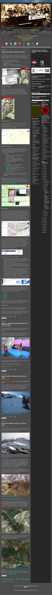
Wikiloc (33, 146)
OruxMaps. (11, 156)
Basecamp (34, 169)
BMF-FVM (42, 65)
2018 (44, 176)
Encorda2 (34, 152)
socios (44, 157)
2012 (44, 222)
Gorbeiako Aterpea (35, 127)
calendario (44, 131)
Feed (6, 45)
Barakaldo (38, 105)
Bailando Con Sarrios (8, 413)
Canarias (5, 298)
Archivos (7, 170)
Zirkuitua (34, 126)
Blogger (36, 590)
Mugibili (33, 144)
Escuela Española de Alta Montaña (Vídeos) (35, 154)
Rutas (24, 45)
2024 (44, 166)
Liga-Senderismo (46, 146)
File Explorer (17, 160)
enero (45, 215)
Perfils (33, 172)
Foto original (19, 455)
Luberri (33, 138)
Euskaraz (33, 65)
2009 (44, 227)
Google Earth (8, 167)
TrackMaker (8, 166)
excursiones (6, 379)
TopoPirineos (34, 182)
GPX (27, 571)
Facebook (12, 45)
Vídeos (20, 45)
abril (45, 210)
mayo (45, 189)
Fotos (15, 45)
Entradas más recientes (8, 579)
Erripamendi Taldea (7, 496)
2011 (44, 224)
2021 (44, 171)
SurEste (5, 297)
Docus (37, 45)
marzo (45, 212)
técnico (5, 53)
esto (26, 268)
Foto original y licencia (16, 413)
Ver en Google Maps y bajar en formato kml (14, 571)
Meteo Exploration (35, 163)
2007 (44, 230)
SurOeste (5, 295)
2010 (44, 225)
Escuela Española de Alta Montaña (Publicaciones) (35, 158)
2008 (44, 229)
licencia (24, 455)
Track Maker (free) (35, 168)
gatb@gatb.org (26, 39)
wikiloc (9, 173)
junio (45, 187)
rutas (44, 153)
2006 (44, 232)
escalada (44, 135)
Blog (2, 45)
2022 (44, 169)
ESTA (3, 311)
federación (45, 142)
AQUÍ (22, 259)
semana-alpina (45, 156)
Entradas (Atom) (10, 581)
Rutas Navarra (35, 139)
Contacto (33, 45)
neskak (44, 150)
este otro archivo (13, 181)
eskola (44, 137)
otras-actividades (7, 326)
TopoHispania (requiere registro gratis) (35, 180)
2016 (44, 179)
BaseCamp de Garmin (10, 164)
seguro (44, 154)
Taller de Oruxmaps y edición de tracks (13, 52)
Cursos (44, 134)
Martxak (44, 149)
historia (44, 143)
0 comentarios (10, 316)
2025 (44, 164)
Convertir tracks (35, 171)
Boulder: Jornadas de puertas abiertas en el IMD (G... (46, 197)
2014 (44, 219)
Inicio (16, 579)
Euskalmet (34, 161)
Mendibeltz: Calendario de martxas (35, 136)
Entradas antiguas (24, 579)
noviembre (46, 182)
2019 (44, 174)
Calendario (29, 45)
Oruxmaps (34, 177)
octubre (45, 184)
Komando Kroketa (13, 455)
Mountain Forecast (35, 164)
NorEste (5, 294)
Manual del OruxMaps (10, 171)
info (43, 145)
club (43, 132)
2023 (44, 168)
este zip (18, 244)
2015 (44, 217)
